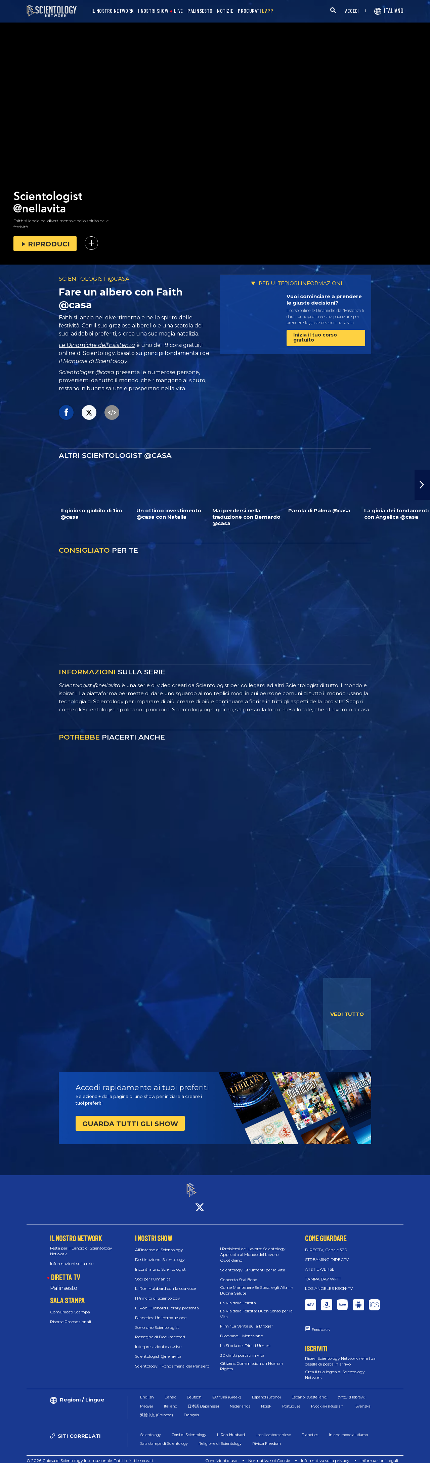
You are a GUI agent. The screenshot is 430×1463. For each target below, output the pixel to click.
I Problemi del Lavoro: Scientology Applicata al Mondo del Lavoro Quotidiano (253, 1248)
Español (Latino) (266, 1391)
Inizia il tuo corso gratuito (315, 337)
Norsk (266, 1400)
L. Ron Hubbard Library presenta (167, 1301)
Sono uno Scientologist (157, 1321)
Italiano (170, 1400)
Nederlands (240, 1400)
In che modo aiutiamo (348, 1428)
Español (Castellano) (310, 1391)
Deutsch (194, 1391)
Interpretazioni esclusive (158, 1340)
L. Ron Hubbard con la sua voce (165, 1282)
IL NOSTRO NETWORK (112, 11)
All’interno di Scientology (159, 1244)
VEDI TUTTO (347, 1014)
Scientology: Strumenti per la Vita (252, 1263)
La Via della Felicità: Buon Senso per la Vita (256, 1307)
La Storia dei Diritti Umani (245, 1339)
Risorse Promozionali (70, 1315)
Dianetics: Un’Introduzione (160, 1311)
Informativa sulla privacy (325, 1454)
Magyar (146, 1400)
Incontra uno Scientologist (160, 1263)
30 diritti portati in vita (242, 1349)
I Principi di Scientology (157, 1292)
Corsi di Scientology (189, 1428)
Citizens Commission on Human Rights (251, 1360)
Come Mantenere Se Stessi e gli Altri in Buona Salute (256, 1284)
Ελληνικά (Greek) (226, 1391)
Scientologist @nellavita (158, 1350)
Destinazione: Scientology (160, 1253)
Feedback (321, 1323)
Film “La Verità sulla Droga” (246, 1320)
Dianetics (310, 1428)
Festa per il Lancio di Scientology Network (81, 1245)
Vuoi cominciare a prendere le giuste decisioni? (324, 299)
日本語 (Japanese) (203, 1400)
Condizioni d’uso (221, 1454)
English (147, 1391)
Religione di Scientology (220, 1437)
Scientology (150, 1428)
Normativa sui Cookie (269, 1454)
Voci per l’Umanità (153, 1272)
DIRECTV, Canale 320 (326, 1244)
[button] (422, 485)
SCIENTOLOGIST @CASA (94, 278)
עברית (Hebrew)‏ (352, 1391)
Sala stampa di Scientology (164, 1437)
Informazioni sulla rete (71, 1257)
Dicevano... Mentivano (241, 1330)
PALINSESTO (199, 11)
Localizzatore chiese (273, 1428)
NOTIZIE (225, 11)
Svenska (363, 1400)
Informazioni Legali (379, 1454)
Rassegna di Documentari (160, 1331)
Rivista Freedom (266, 1437)
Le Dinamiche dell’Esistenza (97, 345)
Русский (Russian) (328, 1400)
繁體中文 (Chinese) (156, 1409)
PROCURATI (255, 11)
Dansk (170, 1391)
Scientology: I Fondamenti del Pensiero (172, 1359)
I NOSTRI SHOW (153, 11)
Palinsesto (63, 1282)
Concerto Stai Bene (238, 1273)
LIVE (178, 11)
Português (291, 1400)
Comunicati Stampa (70, 1306)
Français (191, 1409)
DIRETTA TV (65, 1271)
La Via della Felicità (238, 1296)
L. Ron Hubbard (231, 1428)
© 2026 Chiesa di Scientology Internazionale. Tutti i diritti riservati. (90, 1454)
